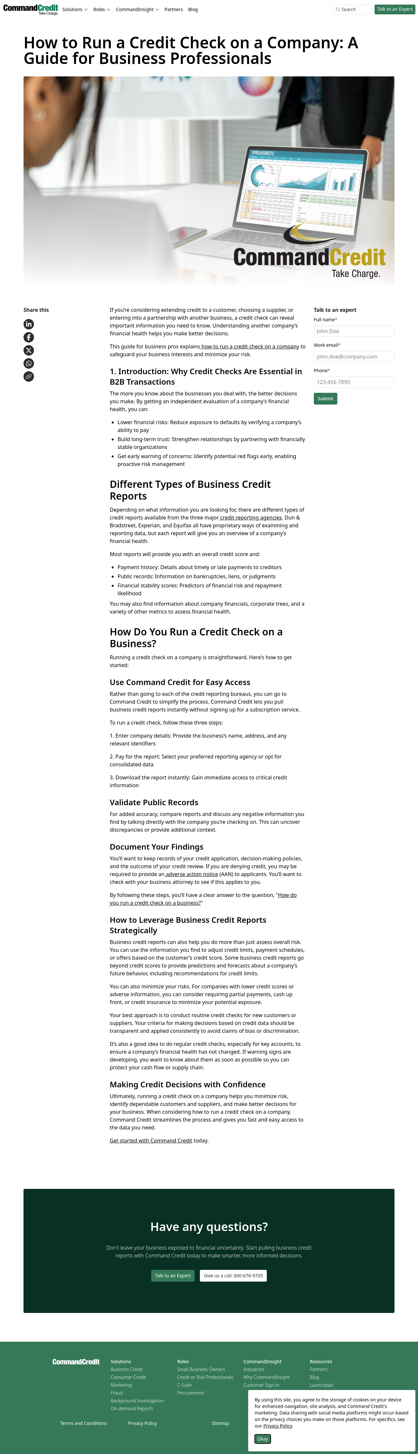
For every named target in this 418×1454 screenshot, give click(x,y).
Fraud (117, 1393)
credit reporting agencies (250, 517)
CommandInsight (263, 1361)
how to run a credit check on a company (249, 346)
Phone (322, 370)
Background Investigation (137, 1401)
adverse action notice (191, 874)
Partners (174, 9)
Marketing (121, 1385)
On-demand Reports (132, 1408)
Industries (254, 1369)
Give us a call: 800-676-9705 (233, 1275)
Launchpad (321, 1385)
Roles (183, 1361)
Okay (262, 1439)
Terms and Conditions (83, 1423)
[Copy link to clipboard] (29, 376)
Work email (327, 345)
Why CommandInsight (267, 1377)
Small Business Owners (201, 1369)
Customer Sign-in (262, 1385)
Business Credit (127, 1369)
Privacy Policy (142, 1423)
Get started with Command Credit (151, 1140)
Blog (193, 9)
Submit (325, 398)
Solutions (121, 1361)
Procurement (190, 1393)
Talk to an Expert (395, 9)
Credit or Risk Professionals (205, 1377)
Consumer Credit (128, 1377)
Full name (325, 319)
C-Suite (184, 1385)
